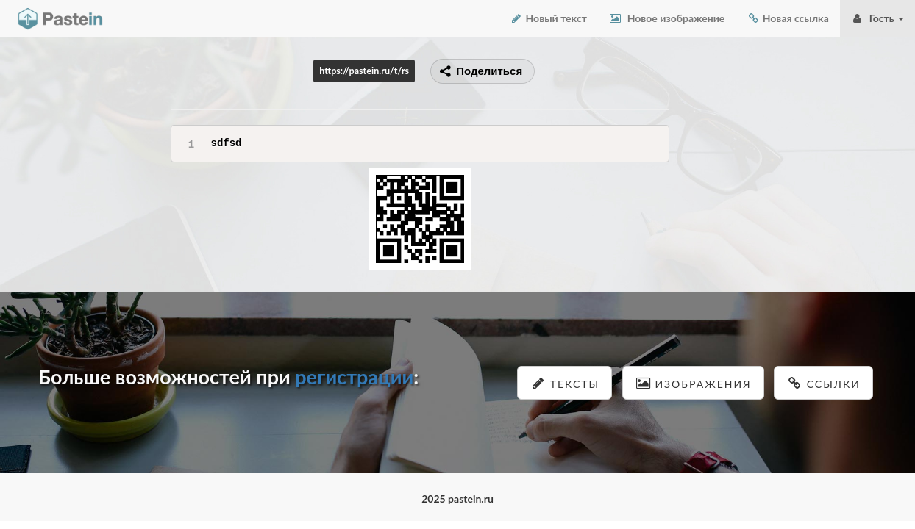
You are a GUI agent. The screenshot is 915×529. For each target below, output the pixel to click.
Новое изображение (666, 18)
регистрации (354, 376)
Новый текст (548, 18)
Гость (877, 18)
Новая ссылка (788, 18)
